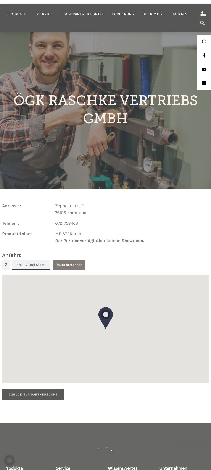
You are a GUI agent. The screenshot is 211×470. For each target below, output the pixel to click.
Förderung (123, 13)
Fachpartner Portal (83, 13)
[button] (105, 318)
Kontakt (181, 13)
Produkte (18, 13)
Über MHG (153, 13)
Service (46, 13)
